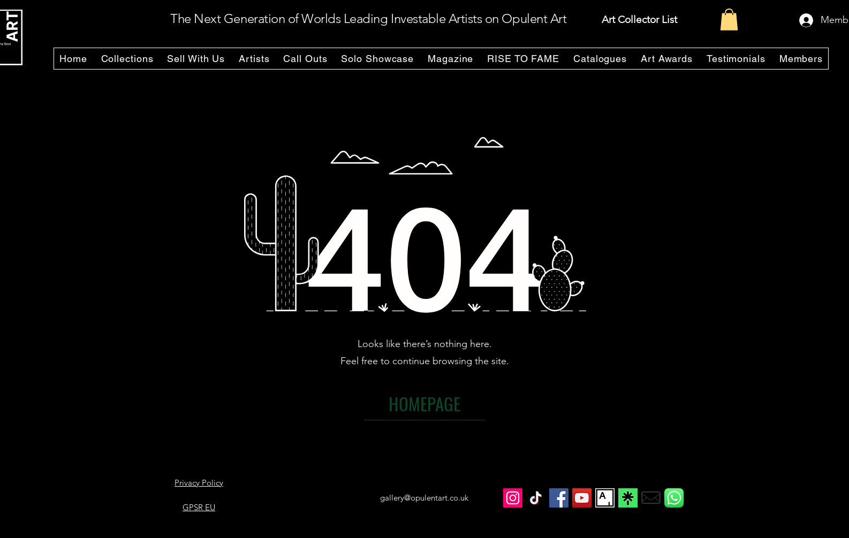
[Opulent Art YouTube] (582, 498)
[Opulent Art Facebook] (558, 498)
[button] (729, 19)
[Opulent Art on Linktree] (628, 498)
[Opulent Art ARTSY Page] (605, 498)
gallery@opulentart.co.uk (424, 498)
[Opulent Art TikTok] (535, 498)
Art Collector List (639, 19)
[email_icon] (651, 498)
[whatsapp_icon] (674, 498)
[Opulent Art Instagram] (512, 498)
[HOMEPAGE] (424, 403)
